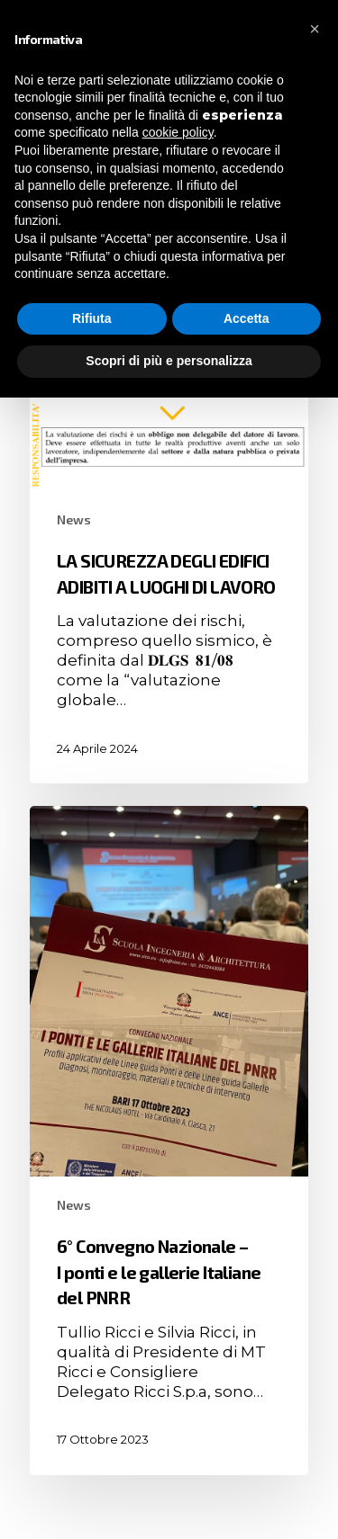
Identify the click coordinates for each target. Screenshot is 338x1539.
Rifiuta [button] (92, 318)
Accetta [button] (246, 318)
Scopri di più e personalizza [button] (168, 360)
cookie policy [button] (178, 132)
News (74, 519)
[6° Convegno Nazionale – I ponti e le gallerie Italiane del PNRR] (169, 1140)
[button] (314, 28)
